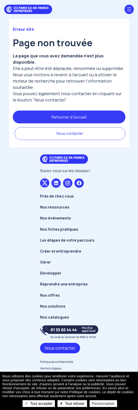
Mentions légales (50, 368)
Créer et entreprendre (60, 251)
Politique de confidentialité (56, 362)
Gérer (45, 262)
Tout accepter (38, 404)
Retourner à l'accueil (69, 117)
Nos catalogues (54, 317)
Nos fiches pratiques (59, 229)
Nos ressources (54, 207)
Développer (50, 273)
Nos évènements (55, 218)
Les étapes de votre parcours (67, 240)
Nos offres (50, 295)
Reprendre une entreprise (64, 284)
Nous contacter (70, 133)
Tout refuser (72, 404)
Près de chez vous (57, 196)
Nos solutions (52, 306)
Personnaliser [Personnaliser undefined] (103, 404)
